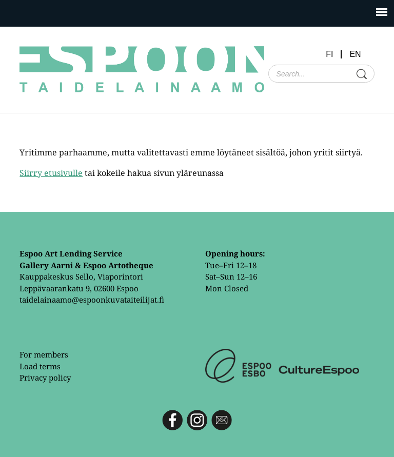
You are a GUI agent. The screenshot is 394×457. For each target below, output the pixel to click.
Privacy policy (45, 377)
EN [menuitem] (355, 54)
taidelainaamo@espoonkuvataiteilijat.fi (91, 299)
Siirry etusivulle (51, 172)
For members (43, 354)
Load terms (40, 366)
